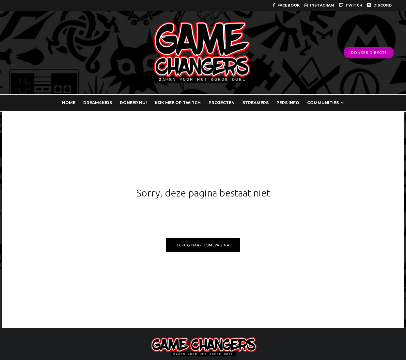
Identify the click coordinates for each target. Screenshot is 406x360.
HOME (68, 102)
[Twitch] (350, 5)
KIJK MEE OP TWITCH (178, 102)
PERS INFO (287, 102)
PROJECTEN (222, 102)
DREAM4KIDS (97, 102)
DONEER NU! (133, 102)
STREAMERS (255, 102)
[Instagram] (319, 5)
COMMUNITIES (323, 102)
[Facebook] (286, 5)
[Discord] (379, 5)
